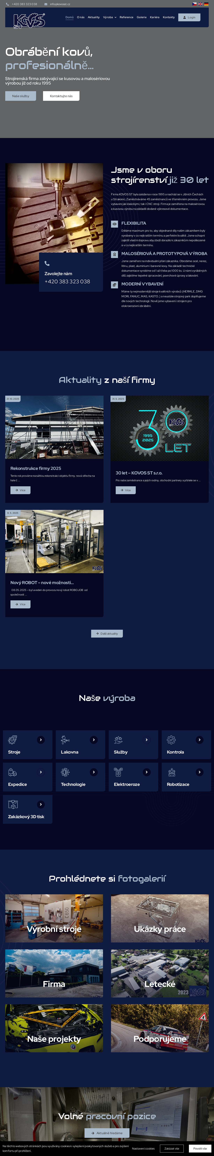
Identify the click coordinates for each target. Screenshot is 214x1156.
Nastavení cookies (143, 1148)
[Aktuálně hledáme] (107, 1133)
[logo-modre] (29, 14)
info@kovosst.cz (60, 4)
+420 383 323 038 (24, 4)
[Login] (189, 17)
